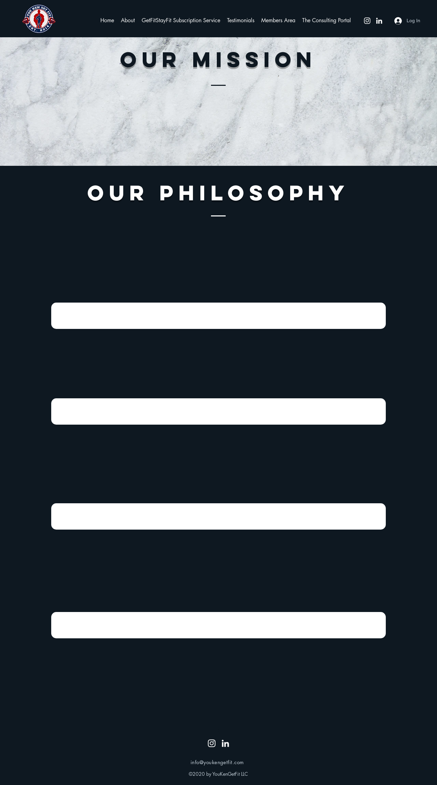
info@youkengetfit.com (217, 762)
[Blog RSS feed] (218, 730)
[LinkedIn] (379, 20)
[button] (127, 20)
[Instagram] (367, 20)
